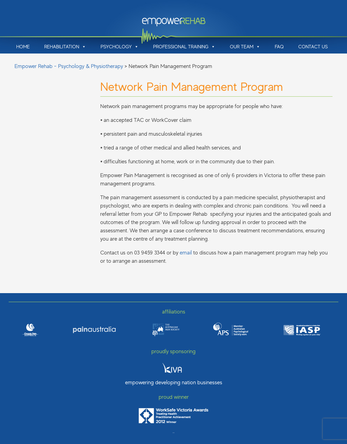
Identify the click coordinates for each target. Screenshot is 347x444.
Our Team (245, 47)
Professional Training (184, 47)
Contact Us (313, 46)
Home (23, 46)
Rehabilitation (65, 47)
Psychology (120, 47)
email (186, 253)
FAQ (279, 46)
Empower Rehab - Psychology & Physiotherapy (69, 66)
